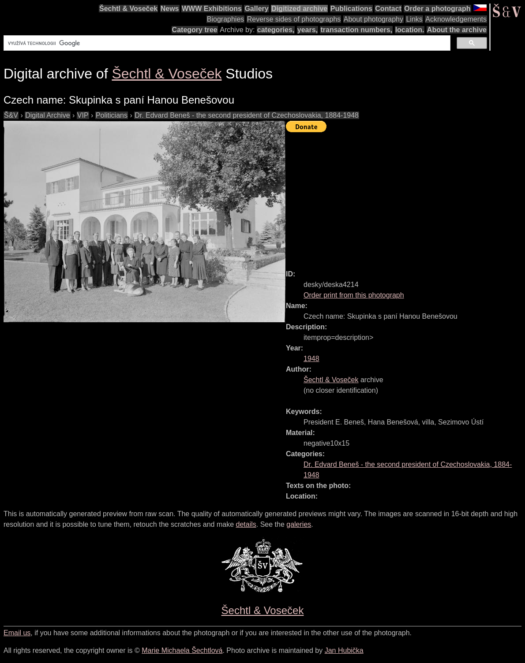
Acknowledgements (456, 19)
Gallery (256, 8)
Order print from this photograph (354, 295)
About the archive (457, 30)
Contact (388, 8)
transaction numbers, (356, 30)
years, (307, 30)
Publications (351, 8)
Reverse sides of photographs (294, 19)
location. (409, 30)
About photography (373, 19)
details (246, 524)
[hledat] (226, 43)
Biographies (225, 19)
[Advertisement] (405, 197)
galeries (298, 524)
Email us (17, 633)
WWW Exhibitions (212, 8)
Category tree (195, 30)
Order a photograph (437, 8)
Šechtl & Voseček (128, 8)
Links (414, 19)
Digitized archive (299, 8)
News (170, 8)
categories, (275, 30)
